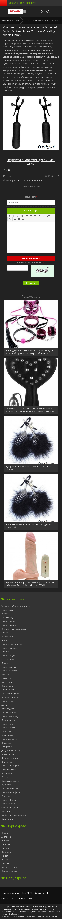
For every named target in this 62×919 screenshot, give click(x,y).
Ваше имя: (31, 196)
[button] (9, 215)
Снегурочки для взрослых (13, 629)
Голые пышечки (9, 667)
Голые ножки (7, 701)
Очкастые (6, 743)
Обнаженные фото (10, 765)
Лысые (4, 613)
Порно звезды (8, 720)
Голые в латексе (9, 648)
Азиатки (5, 705)
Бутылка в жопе (9, 712)
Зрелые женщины (10, 693)
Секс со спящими (9, 871)
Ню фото (5, 811)
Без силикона (7, 754)
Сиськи (4, 632)
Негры (4, 859)
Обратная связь (25, 898)
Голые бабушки (8, 800)
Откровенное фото (10, 792)
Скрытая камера (9, 659)
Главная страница (10, 893)
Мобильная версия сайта (13, 815)
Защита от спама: (31, 258)
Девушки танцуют (10, 758)
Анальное (6, 836)
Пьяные (5, 663)
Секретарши (7, 686)
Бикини (5, 651)
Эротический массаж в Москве (16, 606)
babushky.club (41, 893)
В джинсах (6, 784)
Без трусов (6, 746)
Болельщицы (7, 617)
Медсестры (6, 682)
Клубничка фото (9, 769)
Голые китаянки (9, 739)
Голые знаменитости (11, 644)
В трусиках (6, 762)
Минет (4, 855)
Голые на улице (9, 803)
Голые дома (7, 610)
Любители (6, 852)
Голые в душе (8, 724)
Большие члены (9, 867)
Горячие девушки (9, 788)
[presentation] (9, 215)
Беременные (7, 689)
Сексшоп (5, 796)
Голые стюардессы (10, 621)
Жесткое (5, 840)
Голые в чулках (8, 625)
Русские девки (8, 708)
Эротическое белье (10, 697)
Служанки (6, 678)
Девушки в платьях (10, 750)
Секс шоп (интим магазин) (29, 180)
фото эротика (17, 909)
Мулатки (5, 674)
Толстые (5, 863)
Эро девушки (7, 773)
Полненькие (7, 735)
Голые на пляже (9, 670)
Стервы (5, 777)
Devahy (15, 11)
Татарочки (6, 731)
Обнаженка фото (9, 807)
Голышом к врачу (9, 716)
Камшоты (6, 844)
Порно (4, 833)
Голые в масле (8, 727)
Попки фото (7, 636)
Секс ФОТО (27, 893)
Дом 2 (4, 640)
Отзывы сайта (8, 898)
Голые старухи (8, 655)
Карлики (5, 848)
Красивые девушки (10, 781)
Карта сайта (7, 819)
